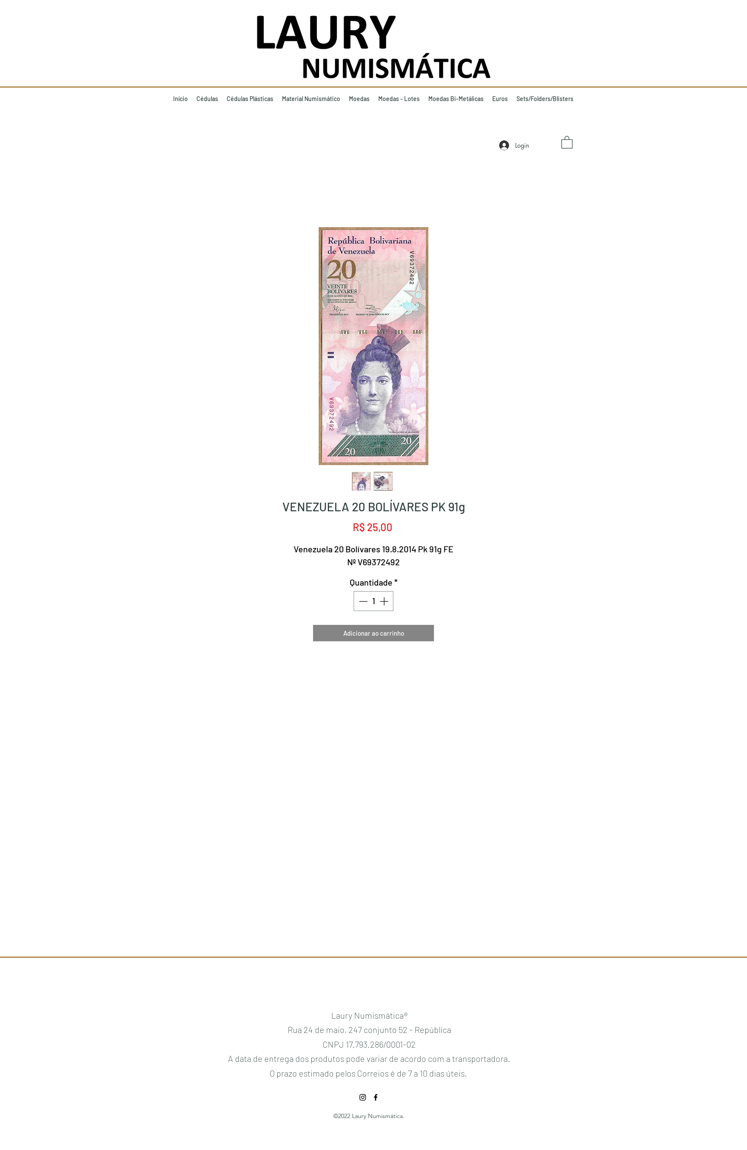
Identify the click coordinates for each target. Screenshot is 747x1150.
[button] (567, 142)
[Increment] (384, 601)
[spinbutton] (373, 601)
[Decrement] (362, 601)
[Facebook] (375, 1097)
